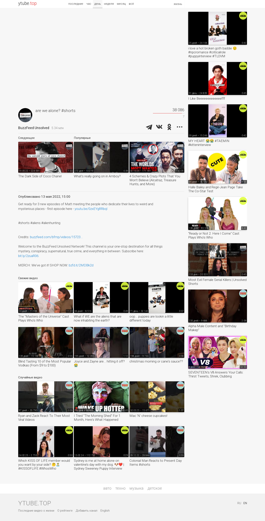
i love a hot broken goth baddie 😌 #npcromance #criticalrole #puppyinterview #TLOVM (212, 52)
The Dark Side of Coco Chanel (40, 176)
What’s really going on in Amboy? (97, 176)
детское (154, 488)
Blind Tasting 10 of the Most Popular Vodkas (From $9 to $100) (44, 363)
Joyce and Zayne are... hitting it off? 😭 (99, 363)
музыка (136, 488)
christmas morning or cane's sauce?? (156, 361)
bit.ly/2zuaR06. (28, 256)
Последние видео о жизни (36, 510)
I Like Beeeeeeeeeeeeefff (206, 98)
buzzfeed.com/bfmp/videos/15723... (56, 237)
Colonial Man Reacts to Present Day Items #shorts (155, 462)
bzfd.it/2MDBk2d (81, 265)
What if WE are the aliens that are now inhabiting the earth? (97, 318)
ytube (27, 3)
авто (107, 488)
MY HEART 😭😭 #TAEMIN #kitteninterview (208, 143)
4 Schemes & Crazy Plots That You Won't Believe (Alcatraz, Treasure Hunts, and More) (154, 180)
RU (239, 503)
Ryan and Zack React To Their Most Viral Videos (44, 418)
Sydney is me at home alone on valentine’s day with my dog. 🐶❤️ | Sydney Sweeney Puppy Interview (99, 464)
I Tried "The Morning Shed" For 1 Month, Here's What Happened (97, 418)
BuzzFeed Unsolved (33, 128)
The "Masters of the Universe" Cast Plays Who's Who (43, 318)
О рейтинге (65, 510)
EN (245, 503)
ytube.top (34, 503)
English (105, 510)
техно (120, 488)
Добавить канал (86, 510)
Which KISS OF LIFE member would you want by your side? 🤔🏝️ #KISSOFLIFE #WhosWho (44, 464)
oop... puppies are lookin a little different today (151, 318)
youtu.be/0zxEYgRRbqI (91, 209)
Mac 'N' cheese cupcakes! (148, 416)
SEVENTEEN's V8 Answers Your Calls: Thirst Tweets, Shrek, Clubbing (215, 374)
